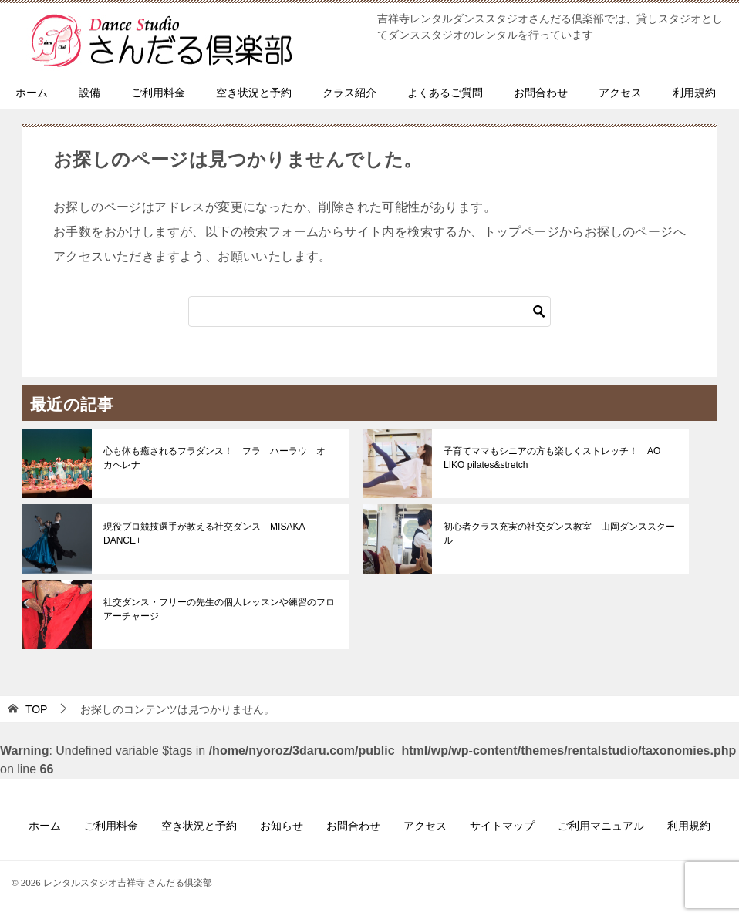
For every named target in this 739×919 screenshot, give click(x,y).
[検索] (369, 311)
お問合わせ (541, 92)
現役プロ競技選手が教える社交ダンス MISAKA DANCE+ (204, 533)
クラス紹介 (349, 92)
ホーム (31, 92)
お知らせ (281, 826)
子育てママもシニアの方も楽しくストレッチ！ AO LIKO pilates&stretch (552, 458)
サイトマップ (502, 826)
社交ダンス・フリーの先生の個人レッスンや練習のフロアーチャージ (219, 609)
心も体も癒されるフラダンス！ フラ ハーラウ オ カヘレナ (219, 458)
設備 (89, 92)
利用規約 (694, 92)
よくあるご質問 (445, 92)
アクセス (620, 92)
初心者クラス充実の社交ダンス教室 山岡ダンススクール (559, 533)
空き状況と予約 (254, 92)
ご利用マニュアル (601, 826)
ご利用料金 (158, 92)
